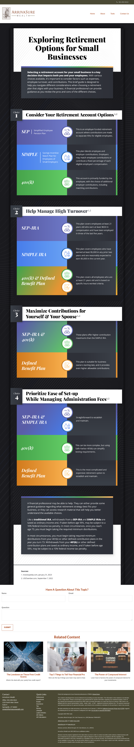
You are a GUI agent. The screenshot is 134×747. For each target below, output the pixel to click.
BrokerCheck (96, 694)
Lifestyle (39, 710)
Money (38, 708)
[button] (103, 13)
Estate (38, 702)
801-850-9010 (122, 2)
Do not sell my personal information (100, 710)
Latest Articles (41, 713)
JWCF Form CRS (75, 721)
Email (71, 593)
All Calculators (41, 717)
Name (4, 593)
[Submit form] (7, 627)
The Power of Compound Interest (110, 674)
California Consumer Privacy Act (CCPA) (113, 708)
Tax (37, 706)
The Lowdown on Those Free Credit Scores (23, 675)
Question (5, 607)
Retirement (40, 697)
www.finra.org (61, 724)
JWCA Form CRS (62, 721)
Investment (40, 699)
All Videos (39, 715)
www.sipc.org (71, 724)
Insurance (39, 704)
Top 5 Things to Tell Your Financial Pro (67, 674)
